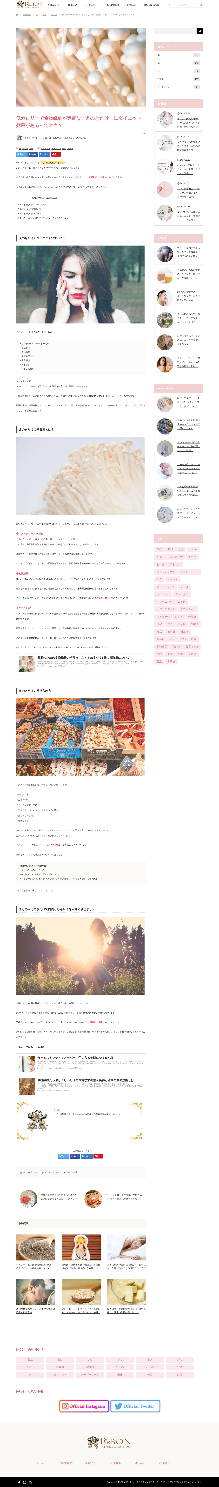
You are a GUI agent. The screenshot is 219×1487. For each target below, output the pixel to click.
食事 (44, 14)
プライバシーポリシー (193, 1482)
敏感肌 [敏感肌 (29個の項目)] (171, 631)
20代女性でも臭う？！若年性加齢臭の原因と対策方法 (35, 1311)
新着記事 (131, 5)
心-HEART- (92, 5)
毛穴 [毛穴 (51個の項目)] (172, 639)
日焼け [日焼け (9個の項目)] (184, 631)
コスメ (30, 1374)
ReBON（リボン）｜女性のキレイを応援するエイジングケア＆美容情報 (149, 1482)
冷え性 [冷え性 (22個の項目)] (182, 624)
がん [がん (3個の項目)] (181, 549)
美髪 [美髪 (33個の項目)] (180, 654)
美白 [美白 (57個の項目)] (159, 654)
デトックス (56, 148)
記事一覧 (27, 14)
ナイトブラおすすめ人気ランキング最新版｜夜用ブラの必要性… (188, 252)
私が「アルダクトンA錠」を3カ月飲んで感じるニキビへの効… (188, 402)
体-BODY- (73, 5)
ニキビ (30, 1367)
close (54, 198)
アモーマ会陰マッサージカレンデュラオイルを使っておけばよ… (188, 468)
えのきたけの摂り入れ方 (29, 213)
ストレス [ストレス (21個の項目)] (172, 579)
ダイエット (45, 148)
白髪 (179, 1374)
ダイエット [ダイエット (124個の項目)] (163, 594)
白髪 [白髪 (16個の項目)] (193, 639)
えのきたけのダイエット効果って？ (34, 204)
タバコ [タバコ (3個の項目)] (184, 586)
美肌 (64, 148)
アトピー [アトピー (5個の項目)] (175, 564)
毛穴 (150, 1359)
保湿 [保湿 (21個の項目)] (170, 624)
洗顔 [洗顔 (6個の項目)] (183, 639)
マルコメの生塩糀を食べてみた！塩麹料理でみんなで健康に (188, 446)
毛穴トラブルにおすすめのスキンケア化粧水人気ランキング (188, 340)
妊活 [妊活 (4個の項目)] (159, 631)
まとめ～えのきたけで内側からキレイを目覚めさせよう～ (44, 218)
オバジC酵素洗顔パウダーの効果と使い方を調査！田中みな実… (188, 122)
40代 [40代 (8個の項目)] (159, 549)
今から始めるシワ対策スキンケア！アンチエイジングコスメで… (188, 318)
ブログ (179, 79)
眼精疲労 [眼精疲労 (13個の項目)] (162, 646)
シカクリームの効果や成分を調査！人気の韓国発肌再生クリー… (188, 146)
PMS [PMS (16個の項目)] (170, 549)
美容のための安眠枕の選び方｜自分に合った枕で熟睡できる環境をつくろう (126, 1266)
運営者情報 (164, 1463)
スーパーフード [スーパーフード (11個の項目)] (166, 586)
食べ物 (54, 14)
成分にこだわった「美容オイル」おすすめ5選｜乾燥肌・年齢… (188, 362)
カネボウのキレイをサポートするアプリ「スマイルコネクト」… (188, 512)
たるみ (150, 1367)
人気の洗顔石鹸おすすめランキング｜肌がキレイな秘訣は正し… (188, 274)
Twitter (18, 1481)
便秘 (120, 1374)
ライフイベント (179, 87)
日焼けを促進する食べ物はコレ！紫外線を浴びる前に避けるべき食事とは (81, 1266)
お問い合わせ (141, 1463)
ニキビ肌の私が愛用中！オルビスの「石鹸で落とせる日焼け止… (188, 490)
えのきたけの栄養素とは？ (30, 209)
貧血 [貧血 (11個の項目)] (159, 661)
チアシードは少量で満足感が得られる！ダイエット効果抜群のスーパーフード (35, 1268)
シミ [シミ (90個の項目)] (196, 571)
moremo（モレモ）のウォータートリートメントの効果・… (188, 169)
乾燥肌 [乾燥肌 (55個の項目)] (192, 616)
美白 (60, 1359)
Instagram (24, 1481)
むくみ (120, 1367)
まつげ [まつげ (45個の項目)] (192, 557)
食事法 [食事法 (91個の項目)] (171, 661)
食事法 (70, 148)
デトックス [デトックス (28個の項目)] (181, 594)
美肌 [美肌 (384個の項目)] (170, 654)
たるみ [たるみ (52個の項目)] (161, 557)
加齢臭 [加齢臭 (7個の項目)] (195, 624)
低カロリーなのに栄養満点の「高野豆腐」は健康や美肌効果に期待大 (126, 1311)
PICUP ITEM (112, 5)
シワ (90, 1359)
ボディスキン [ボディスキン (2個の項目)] (188, 609)
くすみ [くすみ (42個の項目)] (193, 549)
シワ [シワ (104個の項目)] (159, 579)
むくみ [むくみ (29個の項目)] (161, 564)
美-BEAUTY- (53, 5)
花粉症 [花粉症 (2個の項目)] (192, 654)
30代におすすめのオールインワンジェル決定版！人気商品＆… (188, 296)
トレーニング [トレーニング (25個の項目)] (164, 601)
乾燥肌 (60, 1367)
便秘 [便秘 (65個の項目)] (159, 624)
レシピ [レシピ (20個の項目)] (179, 616)
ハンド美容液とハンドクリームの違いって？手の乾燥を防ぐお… (188, 192)
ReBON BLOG (151, 5)
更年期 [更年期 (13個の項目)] (161, 639)
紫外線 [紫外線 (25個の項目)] (176, 646)
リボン (35, 138)
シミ (120, 1359)
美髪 (150, 1374)
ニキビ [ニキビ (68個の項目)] (182, 601)
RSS (29, 1481)
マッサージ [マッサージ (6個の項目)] (163, 616)
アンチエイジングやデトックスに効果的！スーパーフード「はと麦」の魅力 (81, 1311)
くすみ (180, 1359)
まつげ (180, 1367)
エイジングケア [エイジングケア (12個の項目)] (166, 571)
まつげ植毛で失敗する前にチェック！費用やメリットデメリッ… (188, 215)
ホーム (39, 1463)
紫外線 (90, 1367)
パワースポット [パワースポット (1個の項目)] (166, 609)
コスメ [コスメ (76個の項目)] (184, 571)
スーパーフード (90, 1374)
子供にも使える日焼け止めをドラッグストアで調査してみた (188, 424)
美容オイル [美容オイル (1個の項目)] (192, 646)
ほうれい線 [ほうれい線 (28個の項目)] (176, 557)
